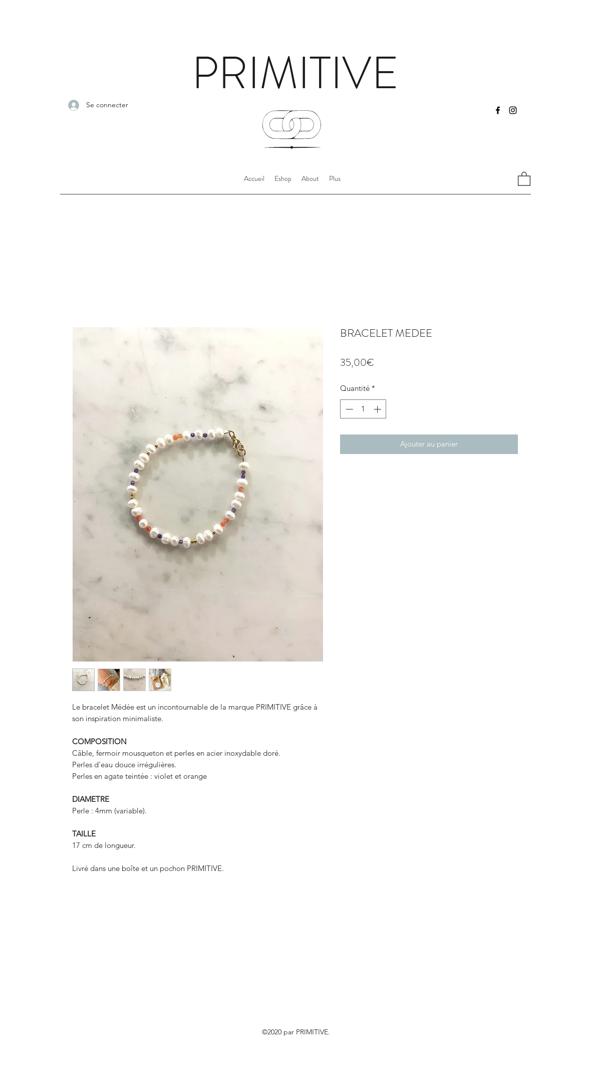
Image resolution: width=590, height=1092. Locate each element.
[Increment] (378, 409)
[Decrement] (348, 409)
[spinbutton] (363, 409)
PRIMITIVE (295, 73)
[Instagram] (513, 110)
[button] (335, 178)
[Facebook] (498, 110)
